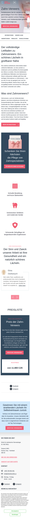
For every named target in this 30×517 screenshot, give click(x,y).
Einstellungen (15, 514)
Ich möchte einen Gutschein (14, 166)
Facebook (15, 386)
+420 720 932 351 (9, 471)
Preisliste (14, 38)
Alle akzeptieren (15, 511)
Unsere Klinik (19, 35)
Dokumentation (3, 508)
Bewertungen (6, 38)
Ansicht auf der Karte (9, 461)
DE (14, 2)
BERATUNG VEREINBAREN (10, 26)
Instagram (15, 389)
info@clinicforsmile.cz (10, 473)
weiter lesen (22, 285)
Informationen (9, 35)
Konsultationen (23, 38)
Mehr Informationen (9, 124)
